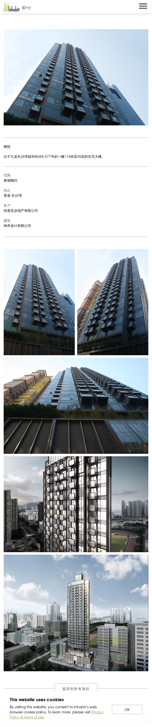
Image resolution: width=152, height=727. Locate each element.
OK (127, 709)
